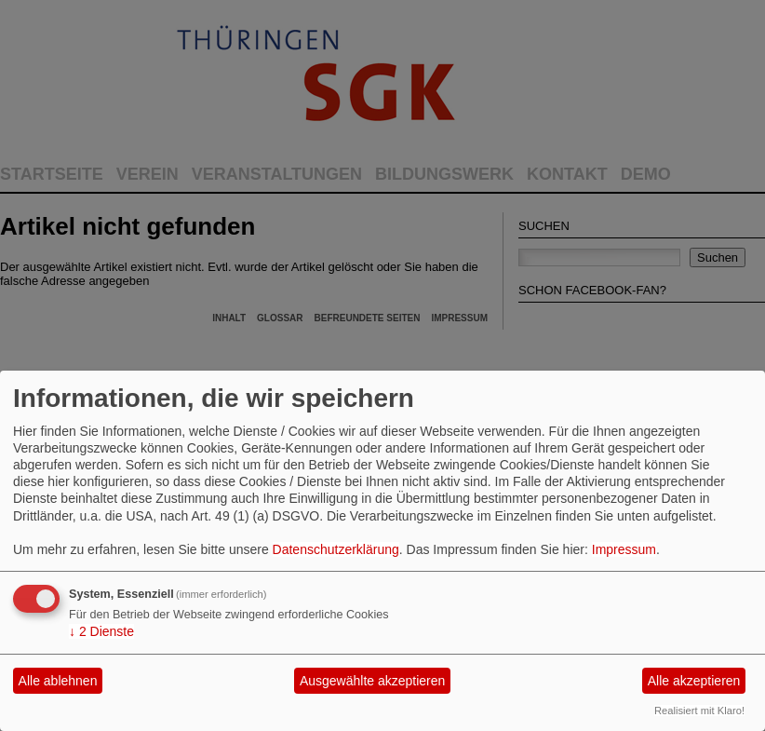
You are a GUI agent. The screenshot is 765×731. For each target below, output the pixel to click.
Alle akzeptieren (694, 680)
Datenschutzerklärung (336, 549)
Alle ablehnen (58, 680)
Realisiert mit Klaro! (699, 710)
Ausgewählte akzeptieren (372, 680)
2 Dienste (101, 631)
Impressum (624, 549)
